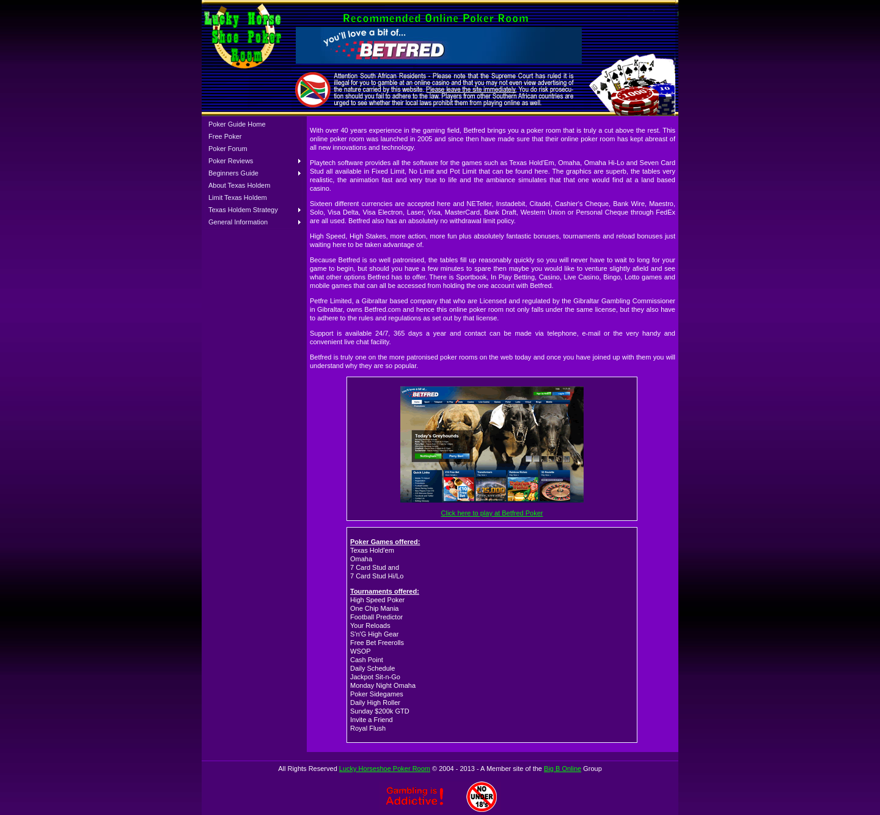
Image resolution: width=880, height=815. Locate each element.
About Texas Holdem (239, 185)
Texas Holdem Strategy (243, 209)
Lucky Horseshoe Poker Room (384, 768)
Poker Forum (228, 148)
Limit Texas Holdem (237, 197)
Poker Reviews (230, 160)
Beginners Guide (233, 173)
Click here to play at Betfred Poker (492, 513)
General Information (238, 222)
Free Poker (224, 136)
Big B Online (562, 768)
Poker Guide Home (237, 124)
